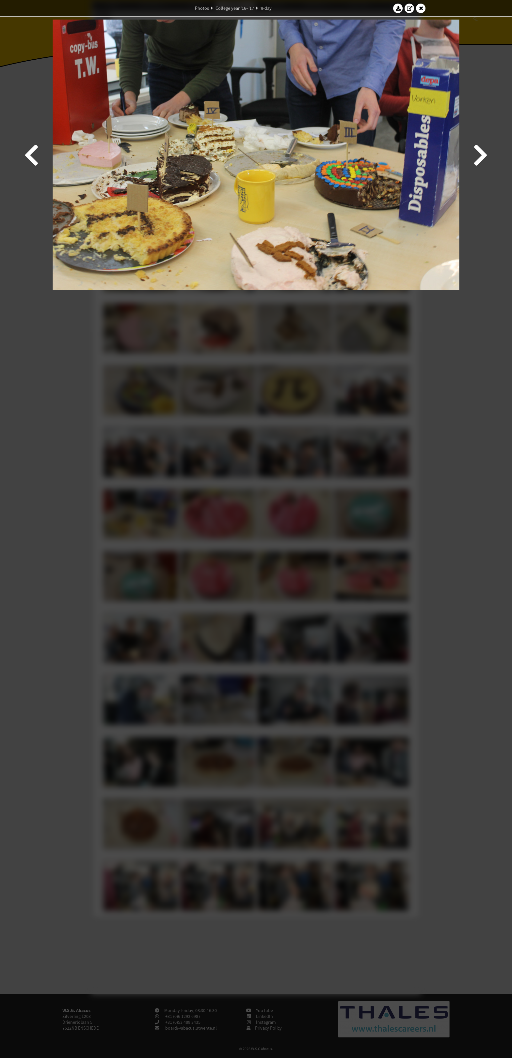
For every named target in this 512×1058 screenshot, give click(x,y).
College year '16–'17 (235, 8)
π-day (266, 8)
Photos (202, 8)
